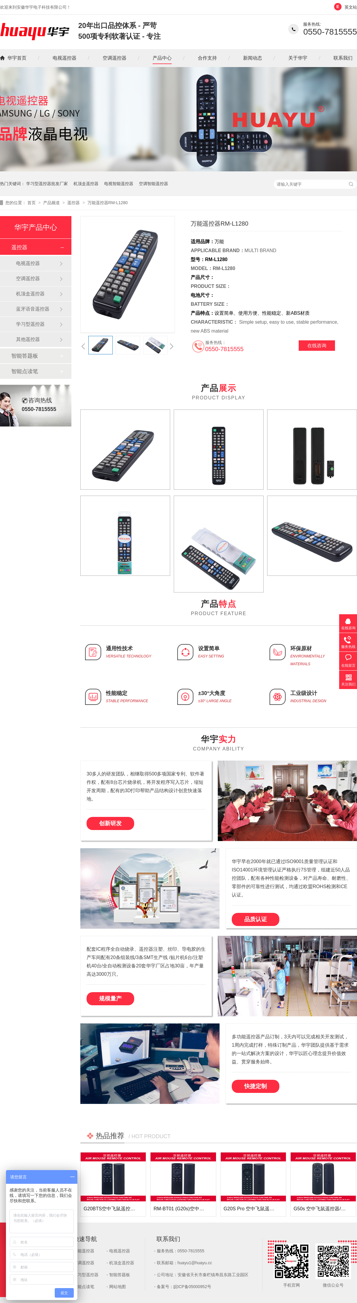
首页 (32, 202)
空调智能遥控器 (153, 183)
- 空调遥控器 (82, 1262)
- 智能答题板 (118, 1274)
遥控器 (74, 202)
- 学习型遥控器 (84, 1274)
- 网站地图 (116, 1286)
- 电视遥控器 (118, 1250)
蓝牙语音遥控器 (32, 308)
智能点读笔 (24, 371)
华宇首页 (16, 58)
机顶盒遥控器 (85, 183)
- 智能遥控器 (82, 1250)
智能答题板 (24, 356)
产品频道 (52, 202)
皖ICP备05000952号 (192, 1286)
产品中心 (162, 58)
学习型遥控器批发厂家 (47, 183)
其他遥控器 (28, 339)
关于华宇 (297, 58)
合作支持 (207, 58)
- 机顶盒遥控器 (120, 1262)
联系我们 (343, 58)
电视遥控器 (64, 58)
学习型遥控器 (30, 324)
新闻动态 (252, 58)
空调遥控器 (114, 58)
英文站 (351, 7)
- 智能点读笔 (82, 1286)
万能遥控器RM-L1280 (107, 202)
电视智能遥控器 (118, 183)
